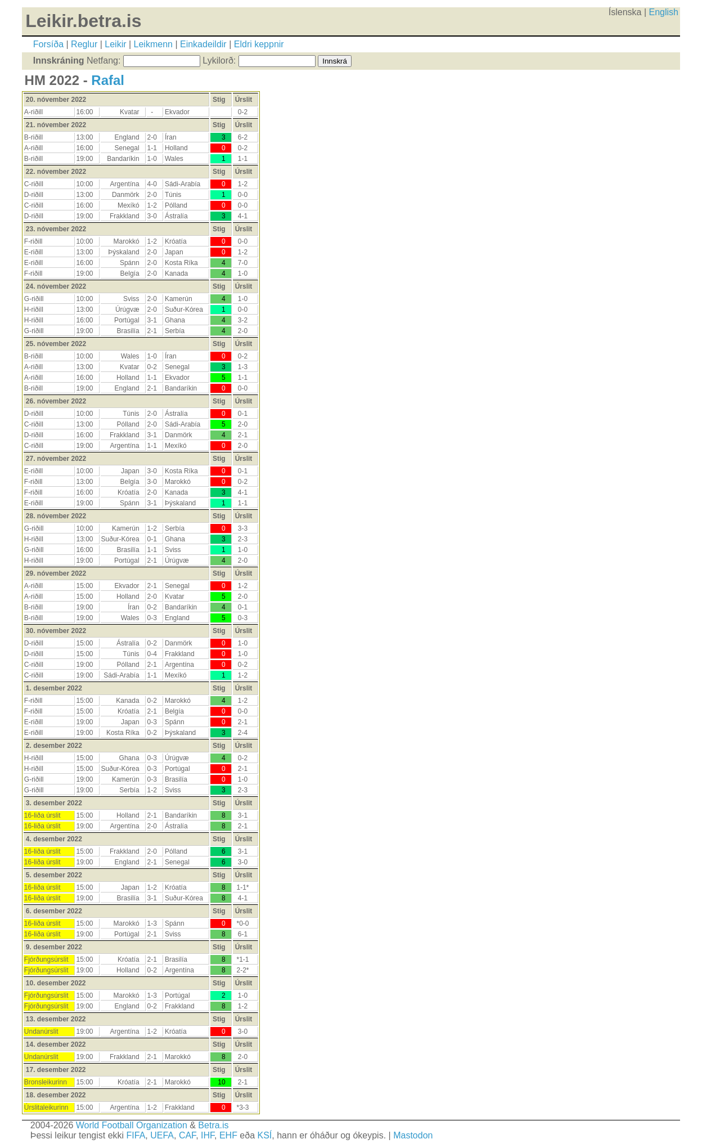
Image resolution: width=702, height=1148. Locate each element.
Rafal (107, 80)
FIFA (136, 1135)
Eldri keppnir (259, 44)
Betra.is (213, 1125)
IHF (207, 1135)
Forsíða (48, 44)
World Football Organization (131, 1125)
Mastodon (413, 1135)
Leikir (115, 44)
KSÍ (265, 1135)
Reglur (84, 44)
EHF (228, 1135)
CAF (187, 1135)
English (663, 12)
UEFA (162, 1135)
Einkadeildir (203, 44)
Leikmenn (153, 44)
